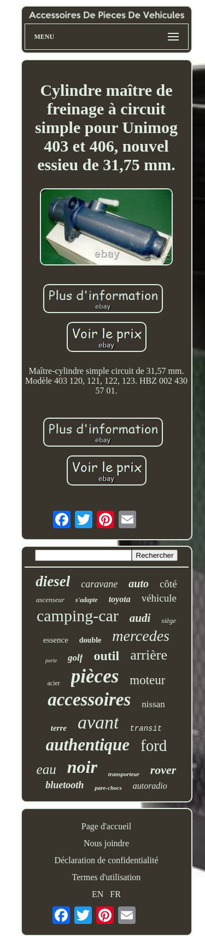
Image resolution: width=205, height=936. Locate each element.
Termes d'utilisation (106, 877)
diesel (53, 581)
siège (168, 620)
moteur (147, 680)
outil (106, 656)
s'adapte (86, 600)
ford (153, 745)
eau (46, 769)
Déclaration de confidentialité (106, 860)
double (90, 640)
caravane (99, 584)
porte (51, 660)
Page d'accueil (106, 826)
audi (140, 618)
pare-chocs (108, 787)
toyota (120, 599)
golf (75, 657)
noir (82, 767)
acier (54, 683)
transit (146, 728)
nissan (153, 704)
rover (163, 770)
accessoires (89, 699)
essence (55, 639)
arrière (148, 655)
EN (97, 894)
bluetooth (64, 784)
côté (168, 584)
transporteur (123, 774)
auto (138, 583)
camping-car (78, 615)
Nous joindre (106, 843)
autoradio (150, 785)
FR (115, 894)
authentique (88, 744)
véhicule (159, 598)
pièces (95, 676)
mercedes (140, 635)
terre (59, 728)
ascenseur (50, 600)
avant (98, 722)
